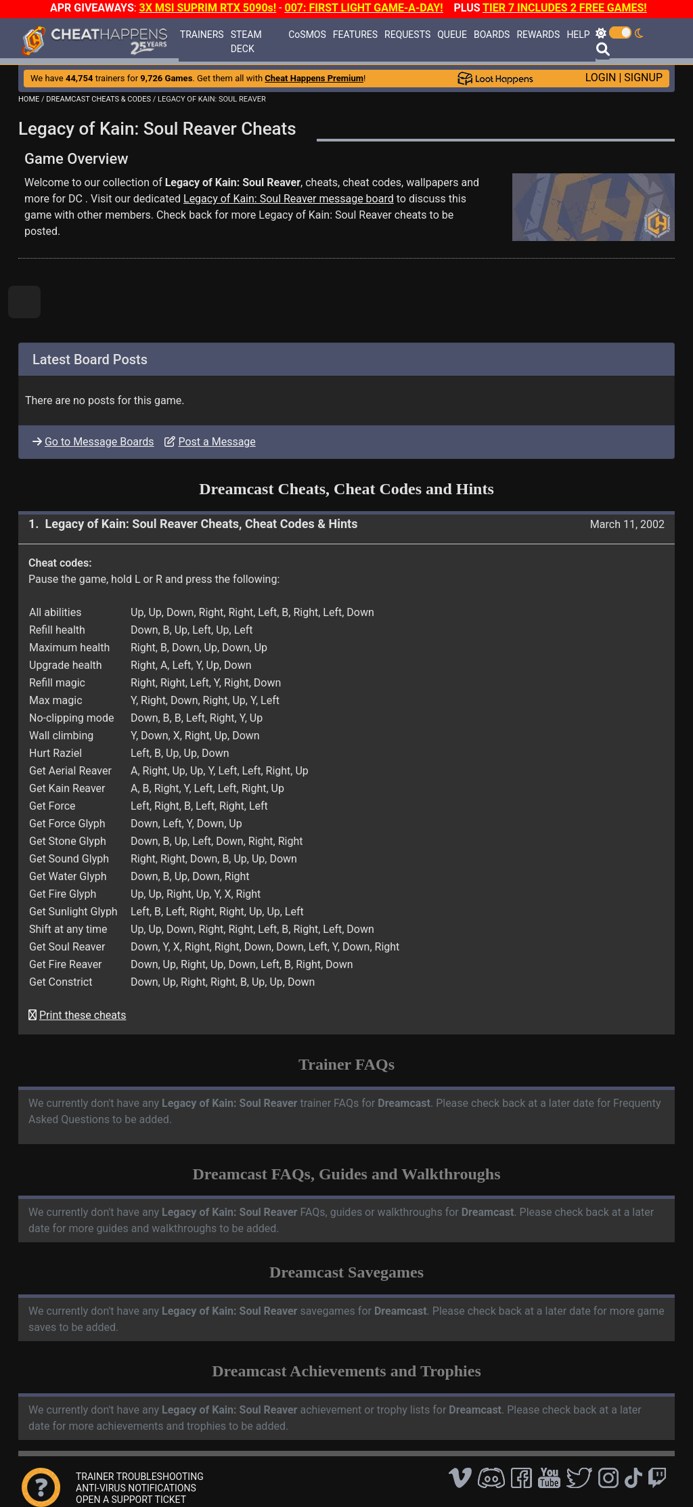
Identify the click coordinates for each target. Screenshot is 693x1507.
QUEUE (452, 34)
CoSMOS (307, 34)
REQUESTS (407, 34)
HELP (577, 34)
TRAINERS (202, 34)
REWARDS (538, 34)
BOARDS (492, 34)
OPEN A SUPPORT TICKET (131, 1499)
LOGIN (601, 77)
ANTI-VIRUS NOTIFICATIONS (136, 1488)
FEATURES (355, 34)
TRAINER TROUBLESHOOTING (140, 1476)
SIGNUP (643, 77)
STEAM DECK (246, 41)
